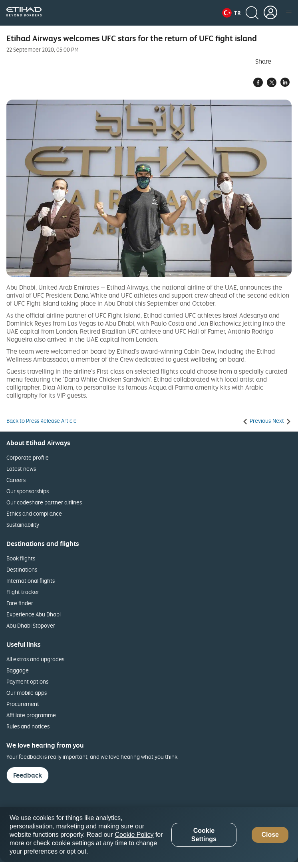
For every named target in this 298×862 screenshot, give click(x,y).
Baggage (17, 670)
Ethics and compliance (34, 513)
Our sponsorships (27, 491)
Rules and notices (28, 726)
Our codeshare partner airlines (44, 502)
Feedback (27, 775)
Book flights (20, 558)
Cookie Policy (134, 834)
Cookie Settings (204, 834)
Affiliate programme (31, 715)
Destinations (21, 569)
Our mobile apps (26, 692)
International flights (30, 580)
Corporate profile (27, 457)
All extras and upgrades (35, 659)
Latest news (21, 468)
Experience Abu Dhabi (33, 614)
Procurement (22, 704)
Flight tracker (22, 592)
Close (270, 834)
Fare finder (19, 603)
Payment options (27, 681)
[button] (231, 13)
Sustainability (22, 524)
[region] (149, 834)
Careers (16, 480)
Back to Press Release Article (41, 420)
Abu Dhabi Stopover (30, 625)
